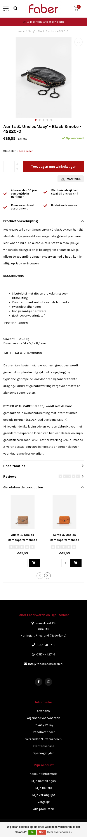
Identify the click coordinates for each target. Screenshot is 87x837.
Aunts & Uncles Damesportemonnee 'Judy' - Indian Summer (64, 540)
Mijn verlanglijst (43, 795)
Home (21, 31)
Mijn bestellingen (43, 781)
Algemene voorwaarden (43, 718)
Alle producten (43, 809)
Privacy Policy (43, 725)
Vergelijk (44, 802)
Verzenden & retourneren (43, 739)
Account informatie (43, 774)
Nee (41, 832)
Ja (32, 832)
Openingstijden (43, 753)
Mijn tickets (43, 788)
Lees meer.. (26, 151)
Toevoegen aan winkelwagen (53, 167)
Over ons (43, 711)
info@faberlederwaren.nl (45, 664)
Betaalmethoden (44, 732)
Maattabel (70, 179)
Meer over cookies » (59, 832)
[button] (36, 120)
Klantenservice (43, 746)
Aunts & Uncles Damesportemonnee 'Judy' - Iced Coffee (22, 540)
